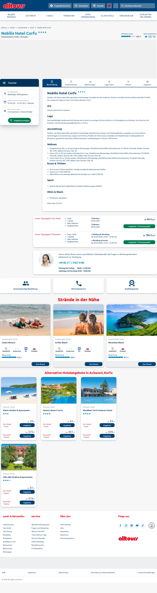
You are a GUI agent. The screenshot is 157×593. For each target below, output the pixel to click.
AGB (3, 572)
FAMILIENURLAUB (126, 16)
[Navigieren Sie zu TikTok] (143, 525)
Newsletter (64, 531)
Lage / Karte (109, 83)
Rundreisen (7, 538)
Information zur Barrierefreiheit (103, 572)
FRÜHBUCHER (69, 16)
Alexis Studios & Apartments (16, 410)
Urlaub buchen (8, 524)
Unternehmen (65, 524)
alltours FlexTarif (37, 531)
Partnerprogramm (67, 538)
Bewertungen (90, 83)
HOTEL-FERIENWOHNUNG (88, 16)
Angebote (147, 83)
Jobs (62, 528)
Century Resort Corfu (53, 410)
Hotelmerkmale (71, 83)
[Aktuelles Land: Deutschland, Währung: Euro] (115, 5)
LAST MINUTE (30, 16)
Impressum (32, 572)
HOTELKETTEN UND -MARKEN (145, 16)
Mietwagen (7, 552)
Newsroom (64, 535)
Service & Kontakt (38, 538)
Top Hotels (7, 528)
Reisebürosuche (37, 545)
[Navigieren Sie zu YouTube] (137, 525)
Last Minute (7, 531)
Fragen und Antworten (40, 528)
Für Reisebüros (37, 548)
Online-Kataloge (37, 541)
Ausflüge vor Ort (9, 541)
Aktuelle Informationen (40, 524)
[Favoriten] (109, 5)
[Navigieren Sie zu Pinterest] (131, 525)
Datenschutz (63, 572)
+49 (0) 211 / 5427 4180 (71, 262)
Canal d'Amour (8, 342)
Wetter (128, 83)
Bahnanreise (7, 548)
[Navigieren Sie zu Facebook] (120, 525)
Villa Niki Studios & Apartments (18, 477)
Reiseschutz (7, 545)
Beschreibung (52, 83)
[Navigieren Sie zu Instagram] (126, 525)
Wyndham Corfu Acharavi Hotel (97, 410)
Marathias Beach (116, 342)
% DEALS (49, 16)
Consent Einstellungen (146, 572)
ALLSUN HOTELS (107, 16)
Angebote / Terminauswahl (139, 226)
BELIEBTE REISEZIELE (11, 16)
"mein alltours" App (38, 535)
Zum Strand (40, 364)
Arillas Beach (61, 342)
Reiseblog (7, 535)
